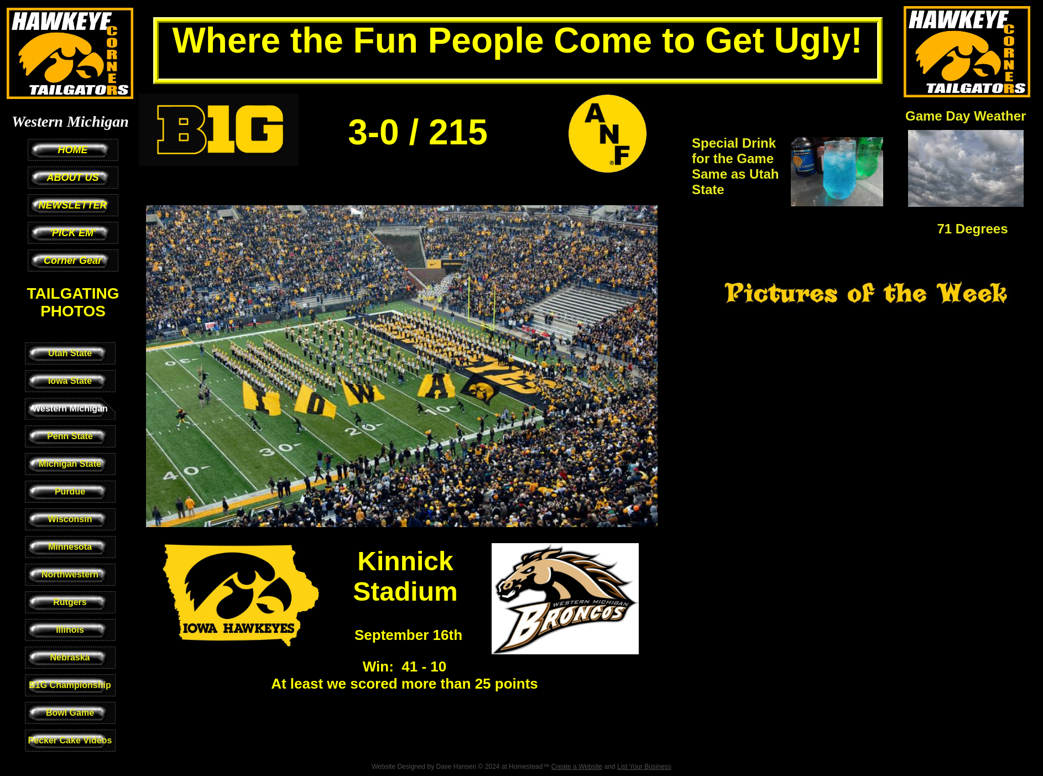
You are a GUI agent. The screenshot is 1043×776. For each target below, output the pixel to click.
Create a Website (577, 766)
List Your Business (644, 766)
